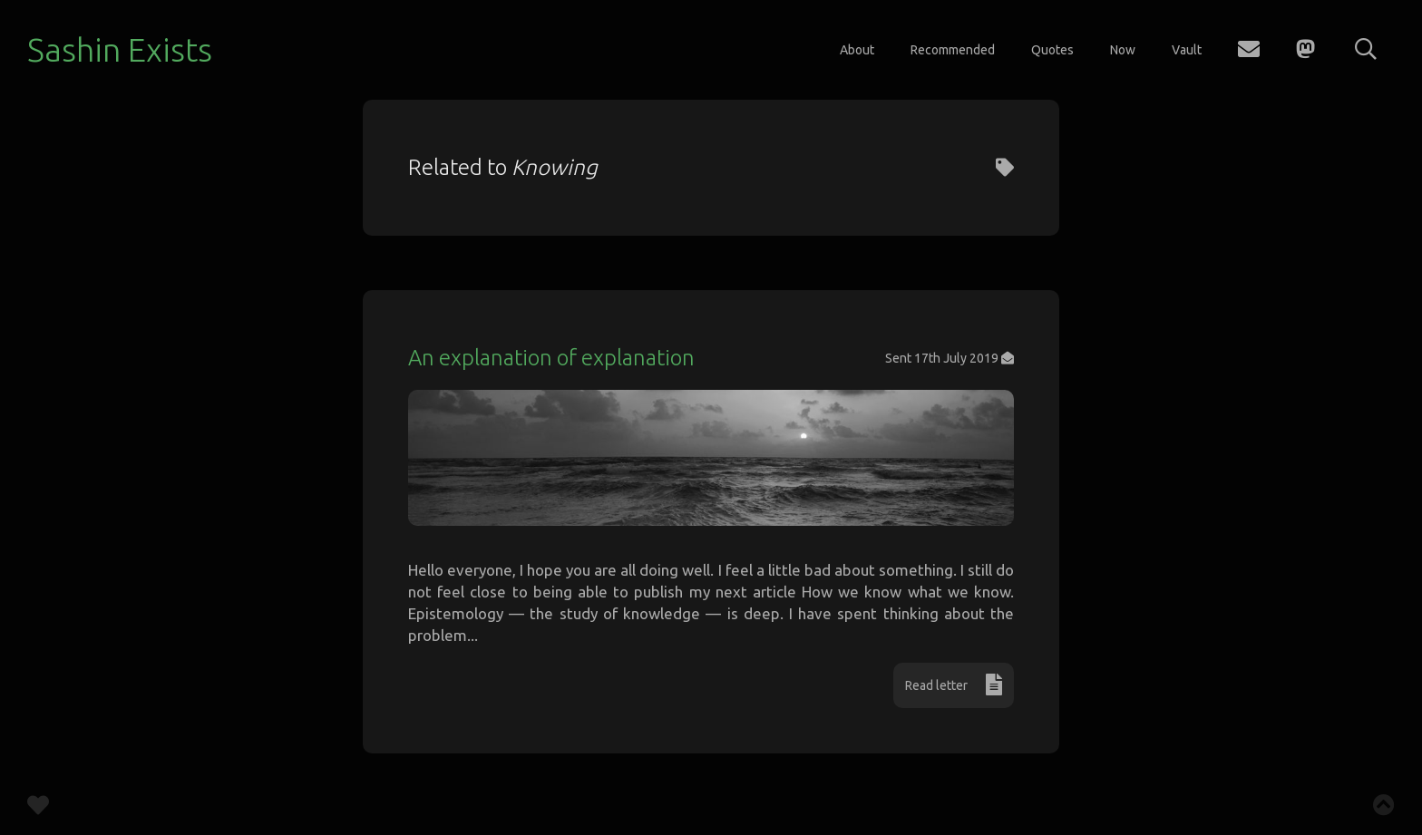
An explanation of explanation (551, 357)
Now (1122, 50)
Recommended (953, 50)
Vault (1187, 50)
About (857, 50)
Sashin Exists (119, 49)
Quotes (1052, 50)
